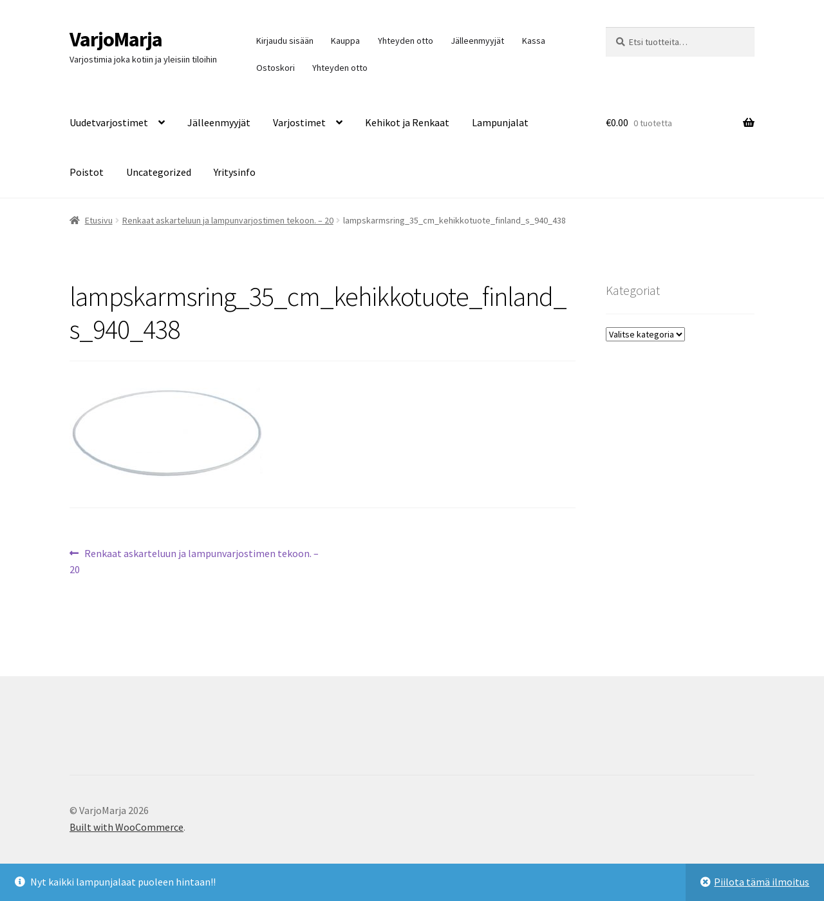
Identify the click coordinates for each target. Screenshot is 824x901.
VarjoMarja (116, 39)
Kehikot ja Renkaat (407, 122)
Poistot (87, 172)
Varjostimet (299, 122)
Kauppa (345, 40)
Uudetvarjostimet (109, 122)
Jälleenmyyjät (477, 40)
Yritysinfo (235, 172)
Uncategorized (158, 172)
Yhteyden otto (405, 40)
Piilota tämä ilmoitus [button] (761, 881)
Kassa (533, 40)
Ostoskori (275, 67)
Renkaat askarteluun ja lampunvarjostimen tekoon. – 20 (227, 220)
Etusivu (99, 220)
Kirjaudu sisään (285, 40)
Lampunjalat (500, 122)
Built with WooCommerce (126, 826)
